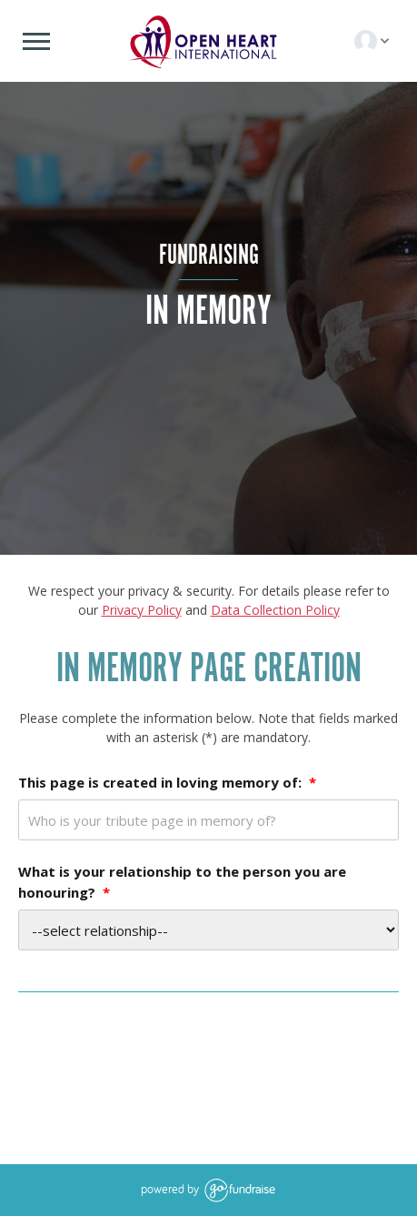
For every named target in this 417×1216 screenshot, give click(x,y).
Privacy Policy (142, 609)
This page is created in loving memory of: (167, 782)
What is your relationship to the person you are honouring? (182, 881)
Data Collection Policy (275, 609)
